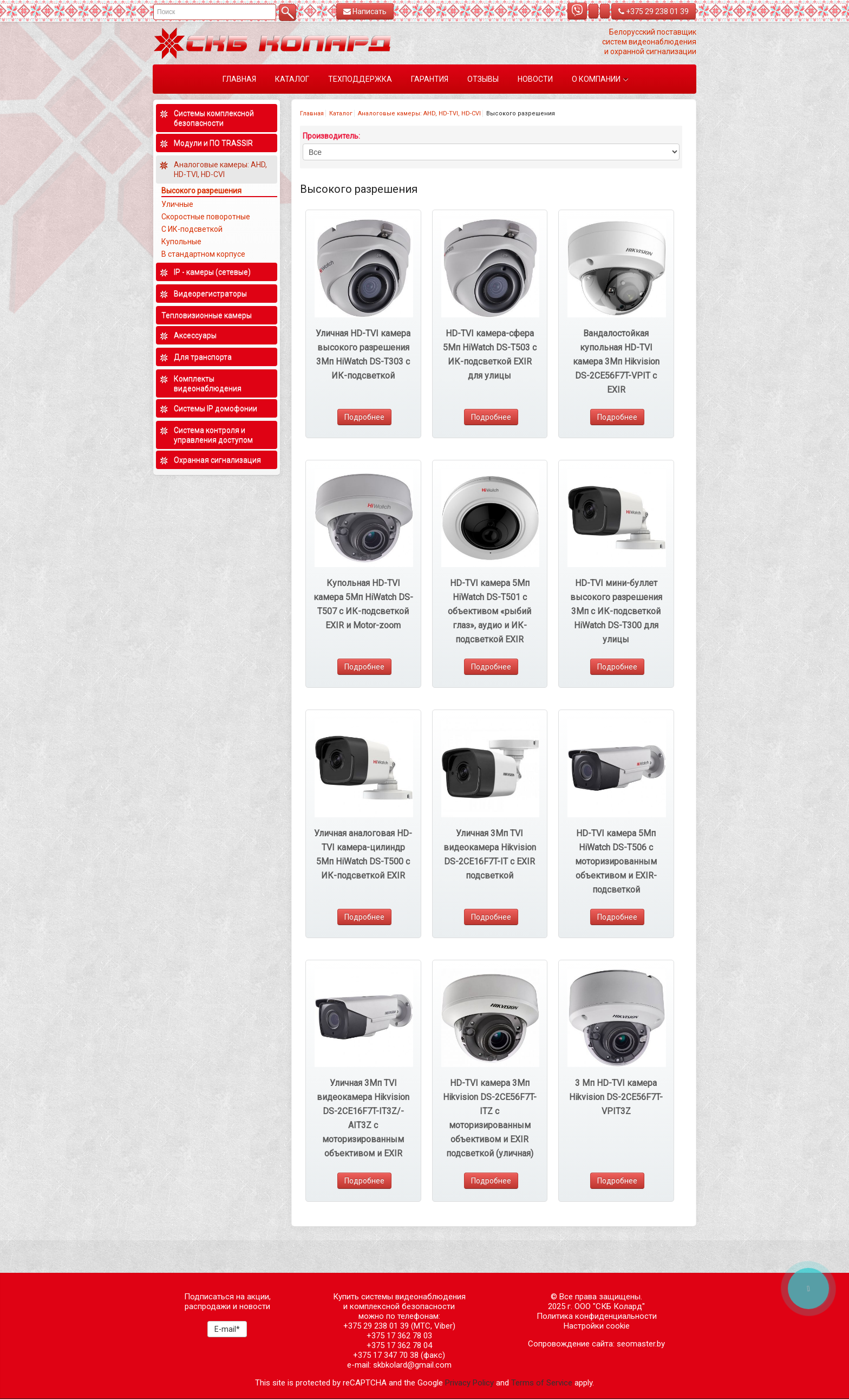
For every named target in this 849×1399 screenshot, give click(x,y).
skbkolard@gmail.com (412, 1365)
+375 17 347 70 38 (386, 1355)
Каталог (340, 113)
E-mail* (227, 1329)
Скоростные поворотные (205, 216)
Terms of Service (541, 1383)
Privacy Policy (469, 1383)
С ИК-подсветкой (192, 229)
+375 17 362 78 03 (399, 1336)
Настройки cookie (597, 1326)
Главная (312, 113)
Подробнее (364, 417)
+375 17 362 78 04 (399, 1345)
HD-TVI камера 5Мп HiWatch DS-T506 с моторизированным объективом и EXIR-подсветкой (616, 861)
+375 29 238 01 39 (653, 11)
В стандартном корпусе (203, 254)
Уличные (177, 204)
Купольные (181, 241)
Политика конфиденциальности (597, 1316)
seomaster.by (641, 1344)
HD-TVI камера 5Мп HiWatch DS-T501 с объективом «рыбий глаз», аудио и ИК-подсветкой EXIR (489, 611)
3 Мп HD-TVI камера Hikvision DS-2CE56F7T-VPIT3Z (616, 1097)
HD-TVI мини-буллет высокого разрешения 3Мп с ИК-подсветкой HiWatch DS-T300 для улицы (616, 611)
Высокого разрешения (201, 190)
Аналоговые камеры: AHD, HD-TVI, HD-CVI (419, 113)
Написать (365, 11)
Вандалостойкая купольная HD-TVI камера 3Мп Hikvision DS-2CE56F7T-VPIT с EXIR (616, 361)
